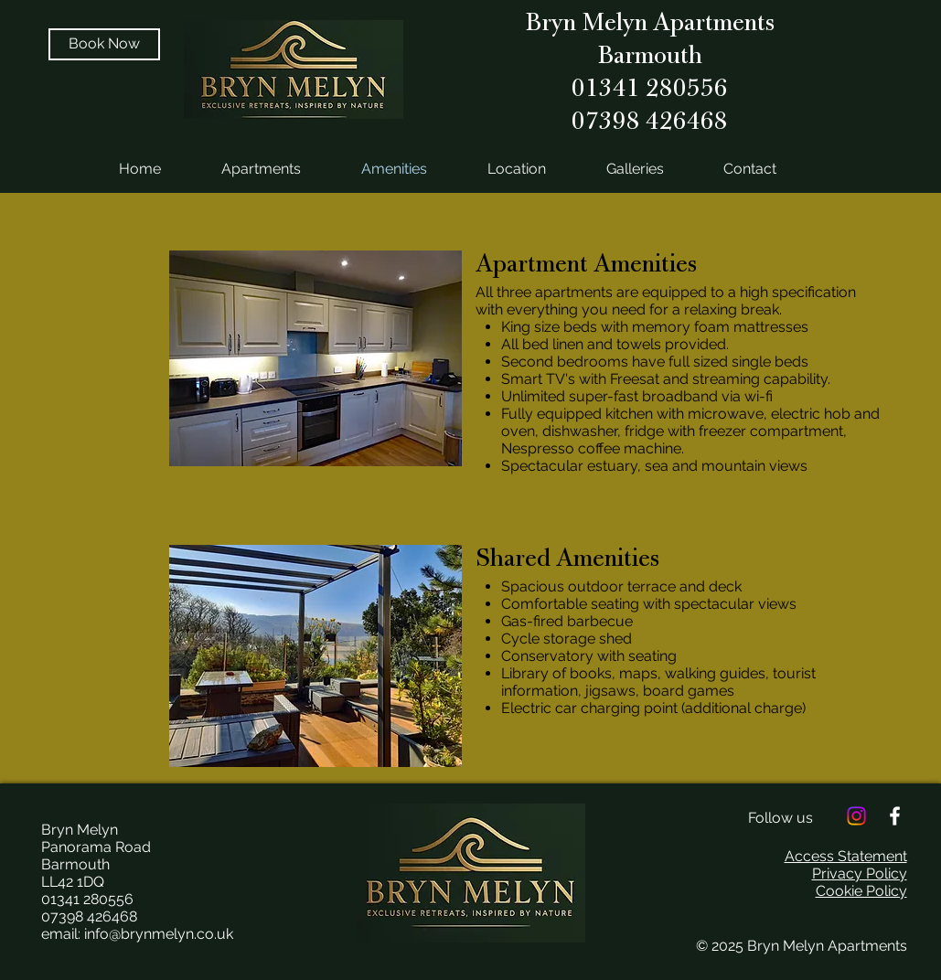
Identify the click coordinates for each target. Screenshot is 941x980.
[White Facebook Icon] (894, 816)
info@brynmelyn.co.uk (158, 934)
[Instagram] (856, 816)
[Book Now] (104, 44)
